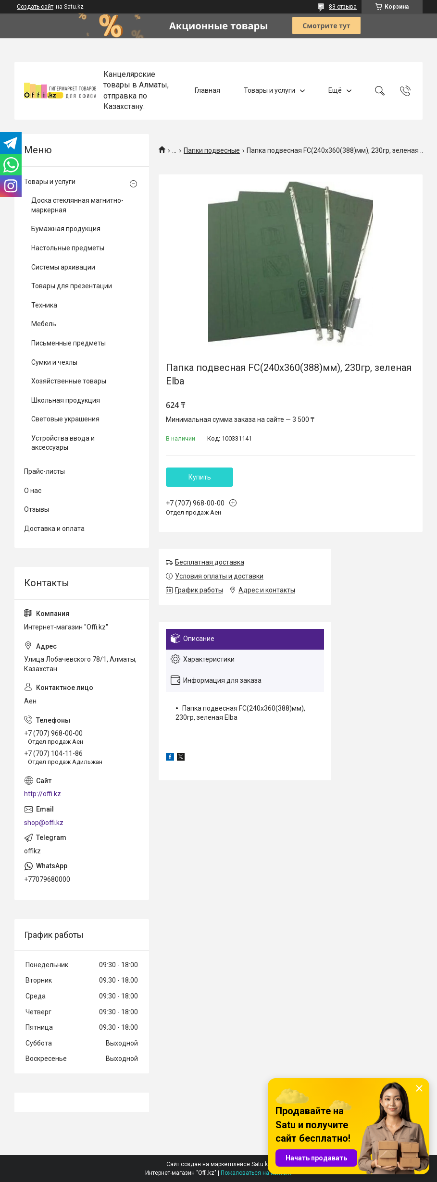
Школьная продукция (65, 400)
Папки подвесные (212, 150)
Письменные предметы (68, 343)
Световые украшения (65, 419)
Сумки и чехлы (54, 362)
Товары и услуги (269, 90)
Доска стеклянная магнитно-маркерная (77, 205)
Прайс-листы (44, 471)
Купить (199, 477)
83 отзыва (343, 6)
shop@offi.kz (43, 822)
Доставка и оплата (54, 528)
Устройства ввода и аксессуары (63, 443)
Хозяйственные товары (68, 381)
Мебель (43, 324)
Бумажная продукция (65, 229)
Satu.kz (261, 1164)
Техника (44, 305)
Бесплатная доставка (209, 562)
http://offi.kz (42, 794)
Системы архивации (63, 267)
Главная (207, 90)
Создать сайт (35, 6)
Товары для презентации (71, 286)
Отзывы (36, 509)
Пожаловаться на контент (256, 1173)
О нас (32, 490)
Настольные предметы (67, 248)
